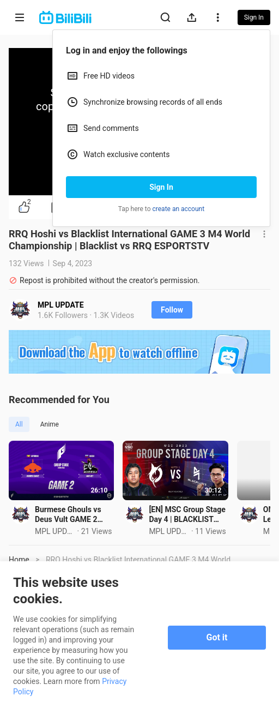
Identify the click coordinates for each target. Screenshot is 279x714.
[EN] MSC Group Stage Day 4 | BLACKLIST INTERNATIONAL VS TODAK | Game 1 (219, 526)
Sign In (161, 187)
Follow (172, 309)
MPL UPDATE (61, 305)
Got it (217, 637)
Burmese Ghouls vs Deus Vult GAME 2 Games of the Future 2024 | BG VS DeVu (80, 526)
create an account (179, 209)
